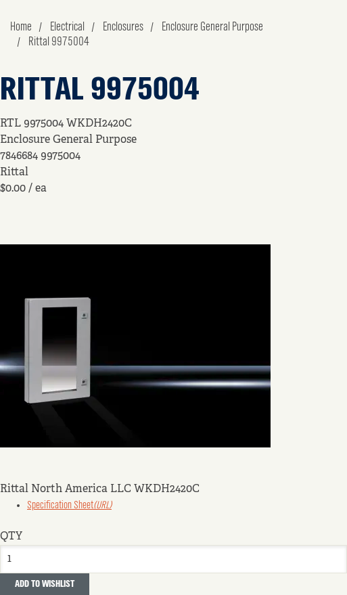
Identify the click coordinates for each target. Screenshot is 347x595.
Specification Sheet (69, 505)
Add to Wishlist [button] (44, 584)
